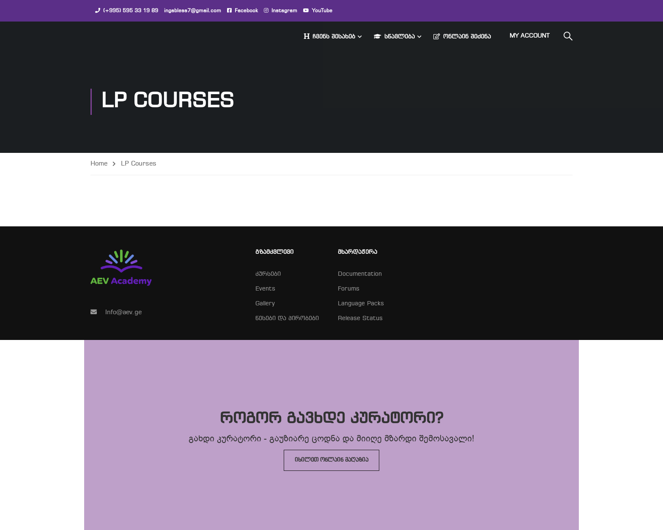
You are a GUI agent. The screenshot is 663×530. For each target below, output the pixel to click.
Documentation (360, 274)
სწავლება (394, 36)
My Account (529, 36)
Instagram (284, 11)
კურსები (268, 274)
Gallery (265, 304)
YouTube (322, 11)
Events (265, 289)
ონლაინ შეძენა (462, 36)
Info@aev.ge (123, 312)
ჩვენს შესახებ (329, 36)
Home (98, 163)
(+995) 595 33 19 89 (130, 11)
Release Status (360, 318)
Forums (348, 289)
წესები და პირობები (287, 318)
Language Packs (361, 304)
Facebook (246, 11)
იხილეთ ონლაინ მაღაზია (331, 460)
